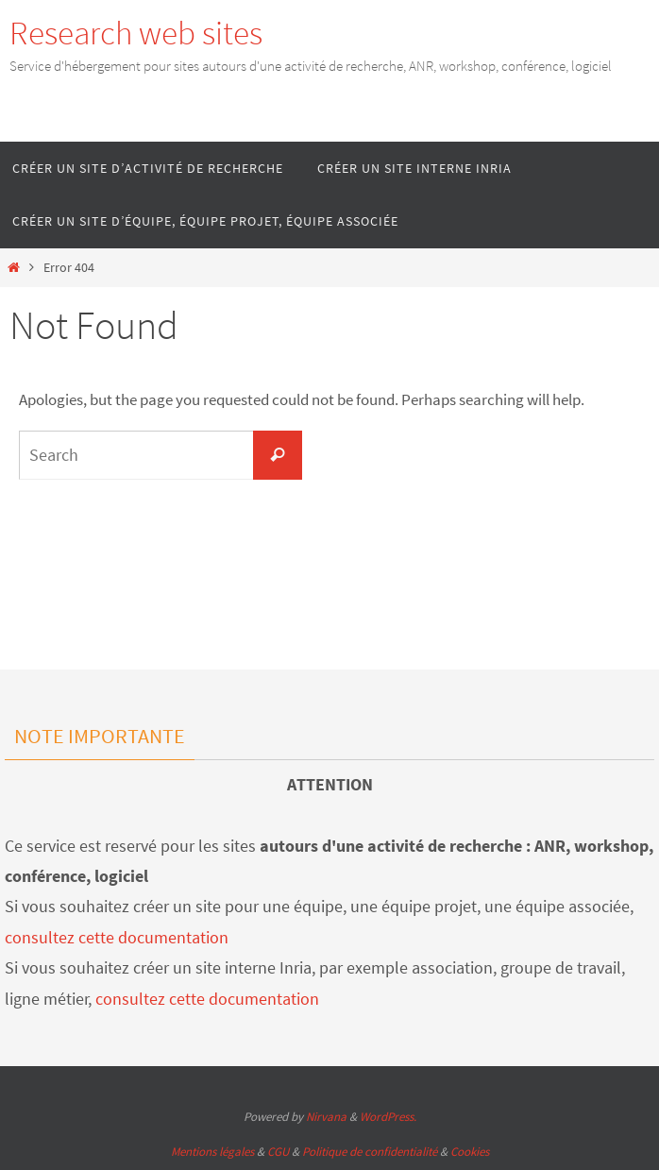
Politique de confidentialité (369, 1152)
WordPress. (388, 1117)
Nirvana (326, 1117)
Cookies (469, 1152)
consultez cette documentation (116, 937)
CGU (278, 1152)
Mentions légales (212, 1152)
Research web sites (135, 33)
